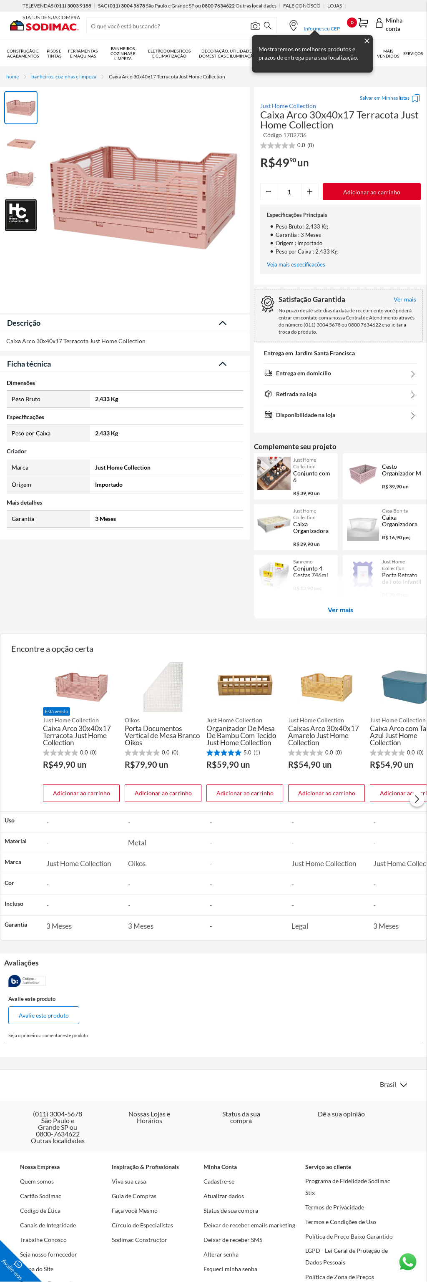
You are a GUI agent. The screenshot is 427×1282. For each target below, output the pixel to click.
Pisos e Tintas (54, 53)
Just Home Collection (288, 106)
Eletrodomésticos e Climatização (169, 53)
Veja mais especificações (296, 264)
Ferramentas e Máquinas (83, 53)
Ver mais (340, 609)
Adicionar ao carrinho (81, 793)
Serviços (413, 53)
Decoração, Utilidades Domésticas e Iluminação (227, 53)
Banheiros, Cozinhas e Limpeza (123, 53)
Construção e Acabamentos (23, 53)
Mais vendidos (388, 53)
